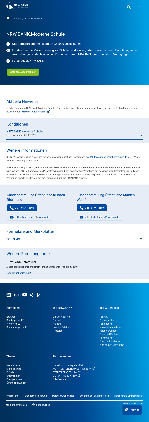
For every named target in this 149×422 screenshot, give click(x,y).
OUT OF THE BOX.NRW (66, 375)
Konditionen (106, 323)
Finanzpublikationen (110, 341)
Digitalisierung (13, 368)
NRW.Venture (59, 379)
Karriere (57, 323)
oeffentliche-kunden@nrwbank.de (29, 217)
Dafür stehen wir (61, 316)
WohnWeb (13, 323)
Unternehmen (13, 375)
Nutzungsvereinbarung (35, 395)
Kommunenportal (17, 327)
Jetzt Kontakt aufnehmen (22, 72)
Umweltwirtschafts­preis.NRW (68, 365)
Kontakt (104, 316)
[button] (132, 410)
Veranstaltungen (108, 330)
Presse (56, 320)
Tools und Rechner (109, 334)
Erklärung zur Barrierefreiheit (94, 395)
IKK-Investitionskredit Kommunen (109, 157)
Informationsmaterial (110, 327)
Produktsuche (107, 320)
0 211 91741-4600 (23, 208)
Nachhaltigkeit (13, 365)
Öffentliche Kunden (16, 382)
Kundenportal (15, 320)
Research (57, 330)
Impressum (12, 395)
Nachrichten (106, 337)
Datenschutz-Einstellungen (128, 395)
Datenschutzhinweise (63, 395)
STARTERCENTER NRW (66, 372)
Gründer (10, 372)
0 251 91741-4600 (93, 208)
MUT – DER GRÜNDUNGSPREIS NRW (74, 368)
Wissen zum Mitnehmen (112, 344)
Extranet (10, 316)
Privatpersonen (14, 379)
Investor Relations (62, 327)
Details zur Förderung (18, 273)
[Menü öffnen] (139, 7)
